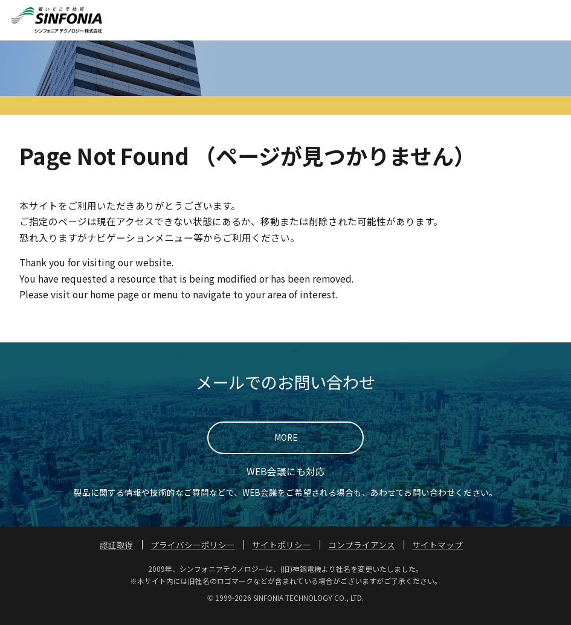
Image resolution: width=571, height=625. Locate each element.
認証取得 (117, 555)
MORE (285, 448)
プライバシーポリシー (192, 555)
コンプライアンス (361, 555)
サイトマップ (437, 555)
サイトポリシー (281, 555)
